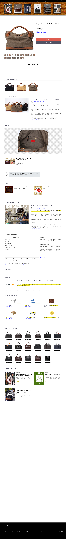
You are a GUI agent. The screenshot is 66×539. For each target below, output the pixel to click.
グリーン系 (31, 31)
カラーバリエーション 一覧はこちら (43, 43)
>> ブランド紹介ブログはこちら (36, 328)
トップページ (6, 31)
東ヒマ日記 (61, 531)
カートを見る (26, 531)
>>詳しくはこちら (43, 357)
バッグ (18, 31)
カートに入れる (49, 50)
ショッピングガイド (51, 531)
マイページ (34, 531)
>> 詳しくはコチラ (9, 412)
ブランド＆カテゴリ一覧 (16, 531)
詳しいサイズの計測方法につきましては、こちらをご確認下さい (15, 364)
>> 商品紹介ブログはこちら (35, 219)
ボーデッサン (13, 31)
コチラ (36, 396)
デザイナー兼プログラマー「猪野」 (39, 201)
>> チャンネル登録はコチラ (14, 275)
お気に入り (42, 531)
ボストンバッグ (24, 31)
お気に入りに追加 (48, 54)
